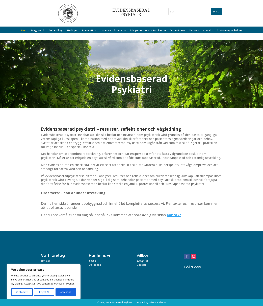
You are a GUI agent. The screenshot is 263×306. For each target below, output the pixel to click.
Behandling (55, 30)
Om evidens (177, 30)
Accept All (65, 292)
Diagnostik (38, 30)
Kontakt (208, 30)
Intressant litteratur (113, 30)
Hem (24, 30)
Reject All (44, 292)
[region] (44, 281)
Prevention (89, 30)
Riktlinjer (72, 30)
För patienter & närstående (148, 30)
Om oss (194, 30)
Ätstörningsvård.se (229, 30)
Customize (22, 292)
